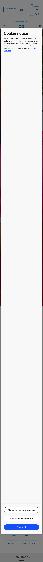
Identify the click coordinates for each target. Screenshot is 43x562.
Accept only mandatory (21, 518)
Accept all (21, 527)
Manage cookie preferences (21, 510)
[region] (21, 281)
